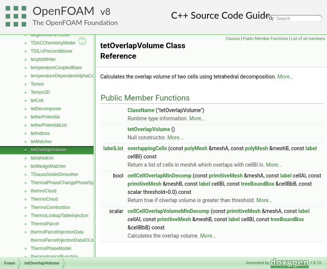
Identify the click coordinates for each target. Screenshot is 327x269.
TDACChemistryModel (53, 43)
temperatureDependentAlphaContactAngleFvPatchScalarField (92, 75)
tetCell (37, 100)
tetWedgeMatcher (48, 166)
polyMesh (195, 148)
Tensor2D (40, 92)
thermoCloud (43, 191)
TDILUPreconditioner (52, 51)
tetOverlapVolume (48, 149)
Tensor (37, 84)
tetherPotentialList (49, 125)
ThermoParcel (45, 223)
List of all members (308, 38)
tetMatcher (41, 141)
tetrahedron (42, 158)
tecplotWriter (43, 59)
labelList (113, 148)
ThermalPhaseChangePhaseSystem (67, 182)
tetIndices (40, 133)
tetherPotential (45, 117)
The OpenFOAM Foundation (75, 22)
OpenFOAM (64, 11)
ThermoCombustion (50, 207)
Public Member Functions (265, 38)
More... (286, 77)
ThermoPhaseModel (51, 248)
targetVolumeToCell (50, 34)
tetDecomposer (46, 108)
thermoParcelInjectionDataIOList (63, 240)
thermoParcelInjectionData (57, 232)
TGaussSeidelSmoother (54, 174)
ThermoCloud (44, 199)
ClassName (141, 110)
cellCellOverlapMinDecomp (159, 176)
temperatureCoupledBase (56, 67)
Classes (233, 38)
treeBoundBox (257, 184)
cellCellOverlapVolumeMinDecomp (168, 211)
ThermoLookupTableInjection (59, 215)
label (311, 148)
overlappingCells (147, 148)
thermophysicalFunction (54, 256)
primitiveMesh (225, 176)
